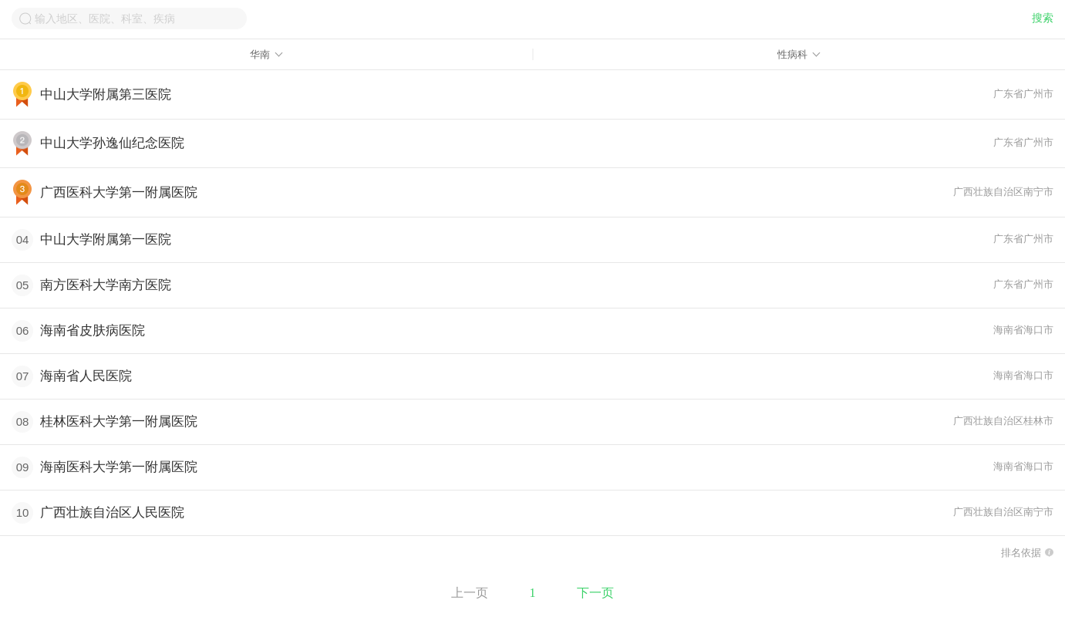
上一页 (469, 592)
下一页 (595, 592)
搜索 (1042, 18)
